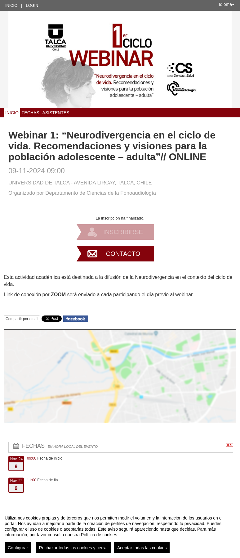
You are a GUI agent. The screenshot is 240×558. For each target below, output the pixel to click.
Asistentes (55, 112)
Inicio (11, 5)
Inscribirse (123, 232)
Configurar (18, 547)
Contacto (123, 253)
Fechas (30, 112)
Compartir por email (22, 319)
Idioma (226, 4)
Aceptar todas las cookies (142, 547)
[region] (120, 532)
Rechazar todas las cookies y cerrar (73, 547)
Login (32, 5)
